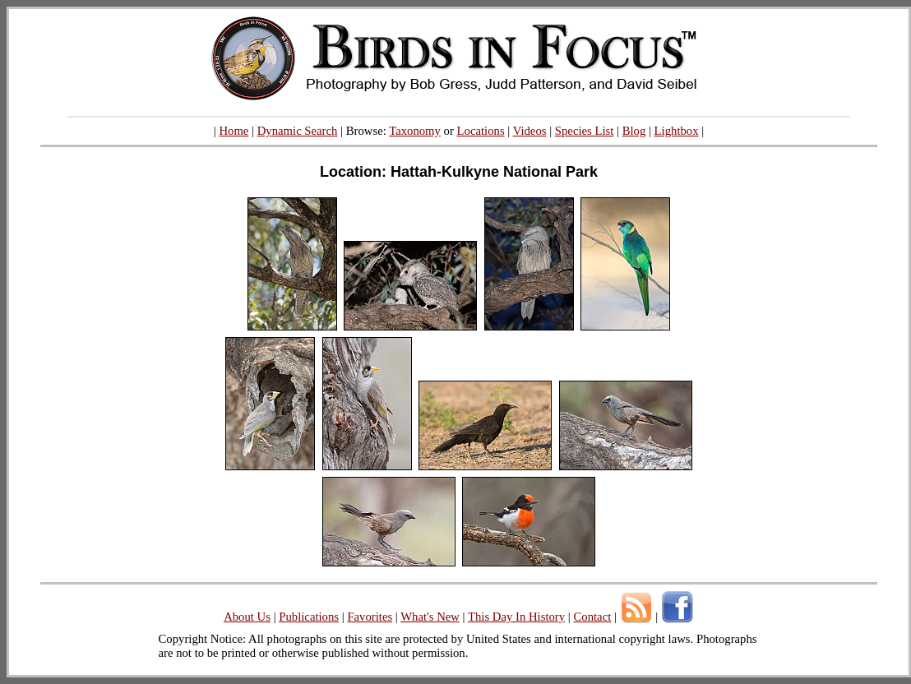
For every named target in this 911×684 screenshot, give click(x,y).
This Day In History (516, 616)
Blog (634, 130)
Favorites (369, 616)
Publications (309, 616)
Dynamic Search (297, 130)
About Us (247, 616)
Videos (530, 130)
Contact (592, 616)
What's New (430, 616)
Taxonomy (415, 130)
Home (233, 130)
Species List (584, 130)
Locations (481, 130)
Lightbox (676, 130)
